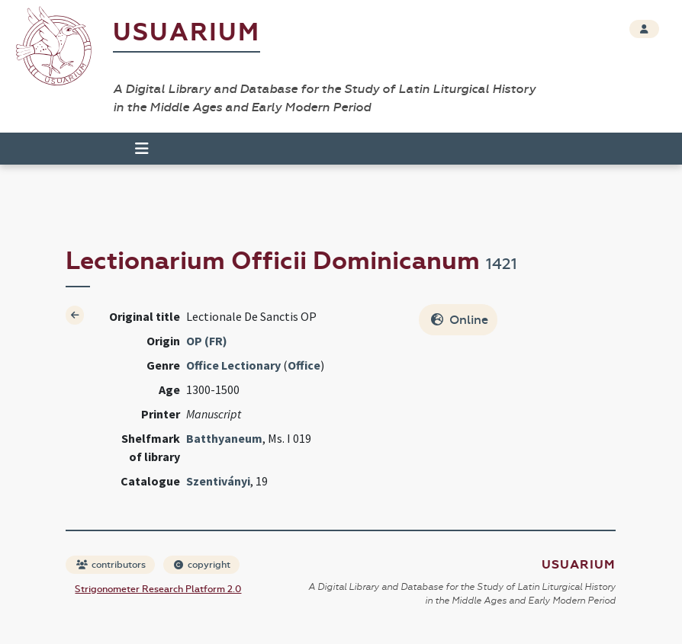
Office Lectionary (233, 365)
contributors (111, 564)
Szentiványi (218, 481)
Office (304, 365)
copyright (202, 564)
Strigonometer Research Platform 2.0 (158, 589)
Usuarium (186, 32)
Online (459, 319)
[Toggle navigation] (142, 149)
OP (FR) (206, 340)
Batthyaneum (224, 438)
